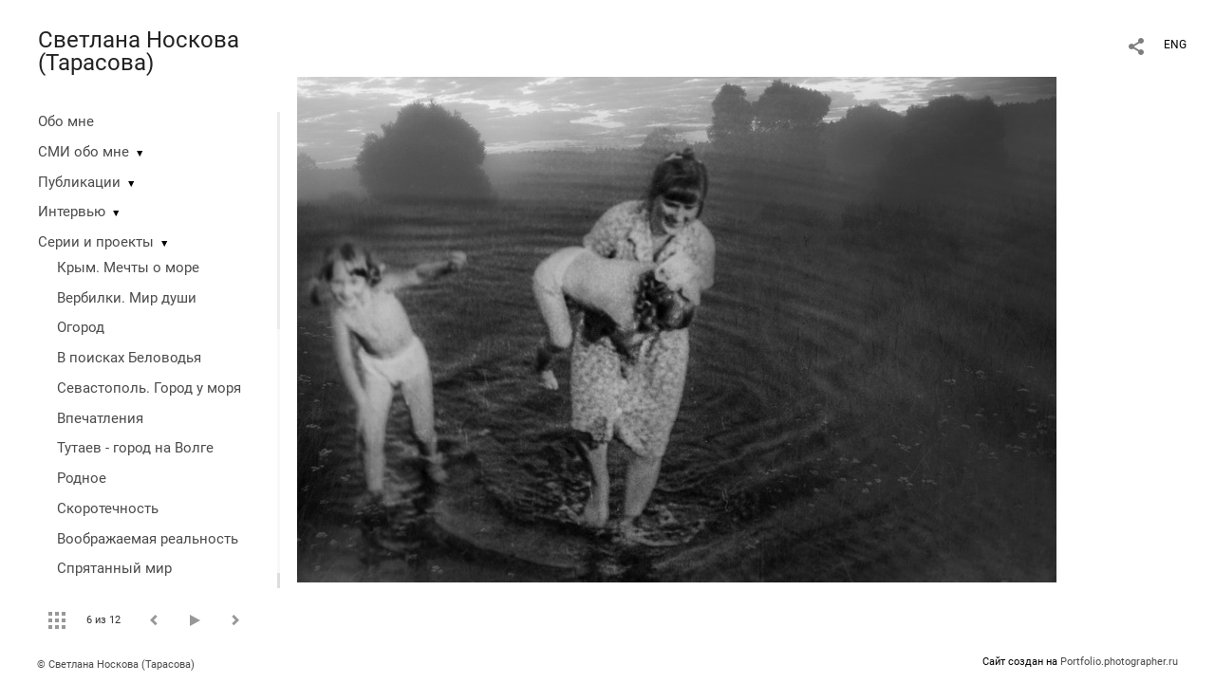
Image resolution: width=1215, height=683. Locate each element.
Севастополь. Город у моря (149, 388)
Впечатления (100, 418)
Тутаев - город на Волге (135, 447)
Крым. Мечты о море (128, 267)
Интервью (71, 211)
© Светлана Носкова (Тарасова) (116, 664)
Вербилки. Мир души (126, 297)
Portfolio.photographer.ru (1119, 661)
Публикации (79, 182)
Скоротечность (108, 508)
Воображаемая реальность (147, 538)
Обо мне (66, 121)
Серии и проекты (96, 241)
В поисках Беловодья (129, 357)
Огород (80, 327)
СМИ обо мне (83, 151)
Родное (81, 478)
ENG (1175, 44)
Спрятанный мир (114, 568)
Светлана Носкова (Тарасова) (138, 51)
